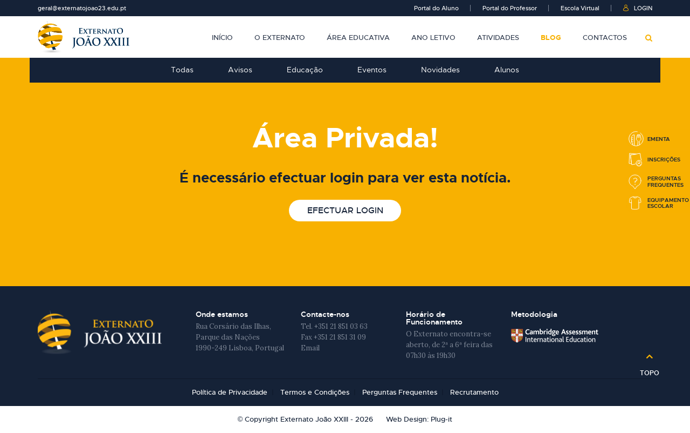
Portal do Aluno (436, 8)
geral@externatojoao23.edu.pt (82, 8)
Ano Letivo (433, 38)
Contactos (605, 38)
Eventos (372, 70)
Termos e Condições (314, 392)
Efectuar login (345, 210)
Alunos (506, 70)
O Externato (279, 38)
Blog (551, 38)
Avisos (240, 70)
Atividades (498, 38)
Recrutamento (474, 392)
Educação (305, 70)
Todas (182, 70)
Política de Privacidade (229, 392)
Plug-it (441, 419)
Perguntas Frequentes (399, 392)
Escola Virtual (580, 8)
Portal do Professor (509, 8)
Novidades (440, 70)
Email (310, 348)
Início (222, 38)
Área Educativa (358, 38)
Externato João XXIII (83, 37)
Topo (649, 369)
